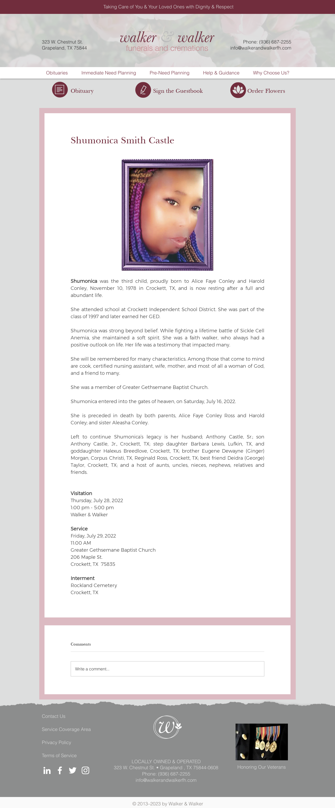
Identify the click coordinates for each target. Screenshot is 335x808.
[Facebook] (60, 770)
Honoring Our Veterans (261, 767)
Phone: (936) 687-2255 (267, 42)
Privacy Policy (56, 742)
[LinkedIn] (47, 770)
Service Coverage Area (66, 729)
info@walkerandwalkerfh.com (260, 48)
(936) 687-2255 (174, 774)
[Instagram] (85, 770)
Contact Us (53, 716)
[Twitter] (73, 770)
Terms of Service (59, 755)
